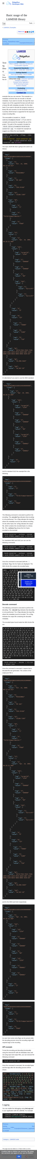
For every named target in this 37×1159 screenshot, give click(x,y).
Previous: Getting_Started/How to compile (9, 42)
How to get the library (16, 74)
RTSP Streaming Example (21, 84)
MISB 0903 (22, 70)
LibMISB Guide (14, 1139)
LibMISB (6, 27)
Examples (13, 27)
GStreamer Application (27, 78)
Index (17, 41)
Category (6, 1139)
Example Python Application (21, 82)
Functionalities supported (21, 65)
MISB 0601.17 (14, 70)
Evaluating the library (21, 90)
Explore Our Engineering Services (28, 583)
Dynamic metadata (21, 85)
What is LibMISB (13, 64)
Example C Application (21, 80)
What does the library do (25, 64)
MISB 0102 (29, 70)
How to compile (27, 74)
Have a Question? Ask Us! (28, 576)
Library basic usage (14, 78)
